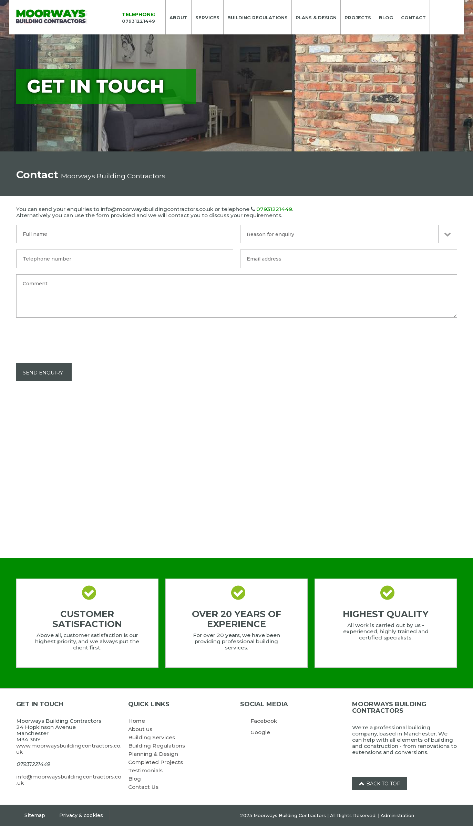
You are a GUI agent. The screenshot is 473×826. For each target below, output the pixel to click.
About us (140, 729)
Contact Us (143, 787)
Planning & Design (153, 754)
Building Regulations (156, 745)
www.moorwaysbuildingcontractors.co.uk (68, 748)
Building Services (151, 737)
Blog (134, 778)
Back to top (380, 784)
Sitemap (34, 815)
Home (136, 721)
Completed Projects (155, 762)
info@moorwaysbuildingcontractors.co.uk (68, 779)
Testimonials (145, 770)
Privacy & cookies (81, 815)
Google (260, 732)
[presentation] (68, 337)
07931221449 (274, 209)
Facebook (263, 721)
